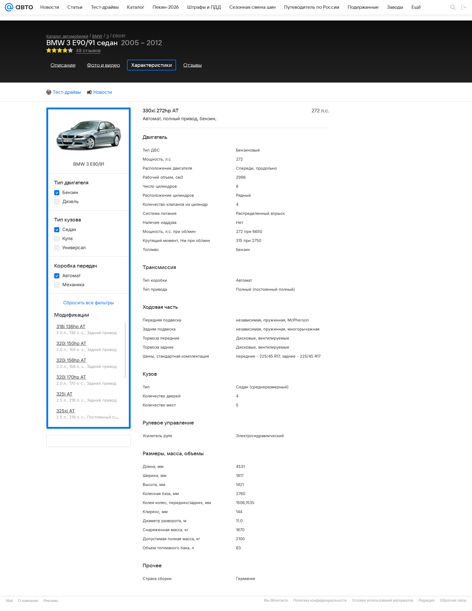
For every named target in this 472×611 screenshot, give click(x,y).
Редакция (427, 600)
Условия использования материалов (382, 600)
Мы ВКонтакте (276, 600)
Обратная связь (453, 600)
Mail (9, 601)
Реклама (50, 601)
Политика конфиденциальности (319, 600)
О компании (28, 601)
